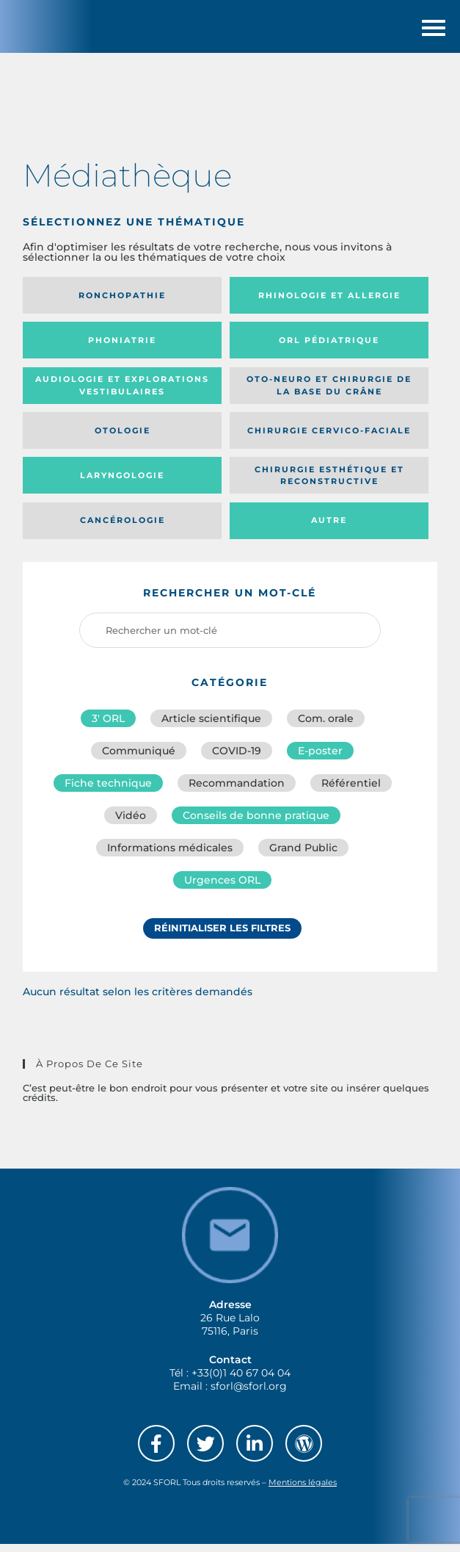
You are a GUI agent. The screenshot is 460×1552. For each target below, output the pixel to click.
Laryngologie (122, 483)
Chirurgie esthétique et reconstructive (329, 483)
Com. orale (326, 726)
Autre (329, 528)
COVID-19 (236, 758)
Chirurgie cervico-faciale (329, 438)
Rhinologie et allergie (329, 303)
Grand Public (303, 855)
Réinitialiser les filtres (222, 936)
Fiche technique (108, 791)
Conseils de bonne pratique (256, 823)
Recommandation (237, 791)
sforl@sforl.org (249, 1394)
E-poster (320, 758)
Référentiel (351, 791)
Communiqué (138, 758)
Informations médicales (170, 855)
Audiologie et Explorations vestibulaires (122, 393)
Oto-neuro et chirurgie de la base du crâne (329, 393)
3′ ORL (108, 726)
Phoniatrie (122, 348)
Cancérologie (122, 528)
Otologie (122, 438)
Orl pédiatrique (329, 348)
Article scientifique (211, 726)
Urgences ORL (222, 888)
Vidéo (130, 823)
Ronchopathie (122, 303)
